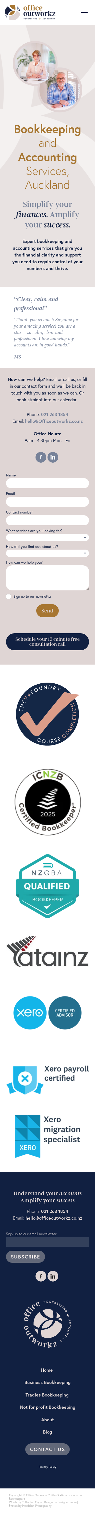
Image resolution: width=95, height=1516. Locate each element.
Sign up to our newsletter (33, 596)
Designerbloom (67, 1502)
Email (10, 493)
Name (11, 475)
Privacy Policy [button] (47, 1467)
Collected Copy (32, 1502)
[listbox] (47, 537)
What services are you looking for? (34, 531)
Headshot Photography (37, 1505)
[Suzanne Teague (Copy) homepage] (41, 12)
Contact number (19, 512)
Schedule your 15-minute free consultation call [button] (48, 642)
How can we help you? (24, 562)
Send (48, 611)
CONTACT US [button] (47, 1449)
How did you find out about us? (32, 546)
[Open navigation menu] (84, 13)
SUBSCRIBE (25, 1256)
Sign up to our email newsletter (31, 1234)
